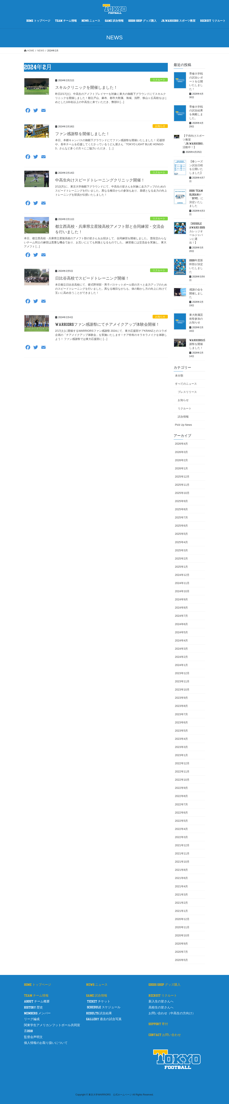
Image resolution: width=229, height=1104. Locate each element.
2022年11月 (182, 771)
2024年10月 (182, 591)
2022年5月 (181, 820)
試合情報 (183, 416)
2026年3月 (181, 452)
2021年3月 (181, 894)
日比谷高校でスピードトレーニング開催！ (92, 278)
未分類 (179, 375)
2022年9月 (181, 787)
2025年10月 (182, 492)
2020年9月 (181, 943)
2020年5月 (181, 959)
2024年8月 (181, 607)
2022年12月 (182, 763)
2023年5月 (181, 730)
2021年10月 (182, 861)
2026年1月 (181, 468)
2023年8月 (181, 705)
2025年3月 (181, 550)
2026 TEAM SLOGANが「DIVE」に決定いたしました (196, 198)
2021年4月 (181, 886)
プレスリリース (187, 391)
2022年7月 (181, 804)
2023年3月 (181, 747)
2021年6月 (181, 878)
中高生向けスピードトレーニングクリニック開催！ (100, 180)
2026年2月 (181, 460)
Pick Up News (183, 424)
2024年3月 (181, 648)
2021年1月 (181, 910)
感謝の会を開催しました (196, 293)
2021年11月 (182, 853)
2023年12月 (182, 673)
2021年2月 (181, 902)
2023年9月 (181, 697)
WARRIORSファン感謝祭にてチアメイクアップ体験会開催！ (107, 324)
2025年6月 (181, 525)
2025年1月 (181, 566)
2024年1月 (181, 665)
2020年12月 (182, 919)
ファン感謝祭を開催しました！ (82, 134)
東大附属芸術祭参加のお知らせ (196, 319)
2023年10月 (182, 689)
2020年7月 (181, 951)
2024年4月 (181, 640)
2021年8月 (181, 869)
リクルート (159, 79)
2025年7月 (181, 517)
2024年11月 (182, 583)
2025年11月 (182, 484)
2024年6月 (181, 624)
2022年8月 (181, 796)
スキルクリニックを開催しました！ (86, 87)
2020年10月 (182, 935)
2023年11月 (182, 681)
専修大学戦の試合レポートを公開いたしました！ (196, 81)
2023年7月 (181, 714)
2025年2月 (181, 558)
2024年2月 (181, 656)
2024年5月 (181, 632)
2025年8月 (181, 509)
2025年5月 (181, 533)
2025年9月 (181, 501)
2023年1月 (181, 755)
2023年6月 (181, 722)
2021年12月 (182, 845)
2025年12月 (182, 476)
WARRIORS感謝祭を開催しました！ (197, 344)
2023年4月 (181, 738)
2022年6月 (181, 812)
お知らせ (160, 126)
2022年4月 (181, 828)
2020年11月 (182, 927)
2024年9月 (181, 599)
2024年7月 (181, 615)
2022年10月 (182, 779)
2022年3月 (181, 837)
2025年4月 (181, 542)
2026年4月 (181, 443)
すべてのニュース (186, 383)
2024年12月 (182, 574)
